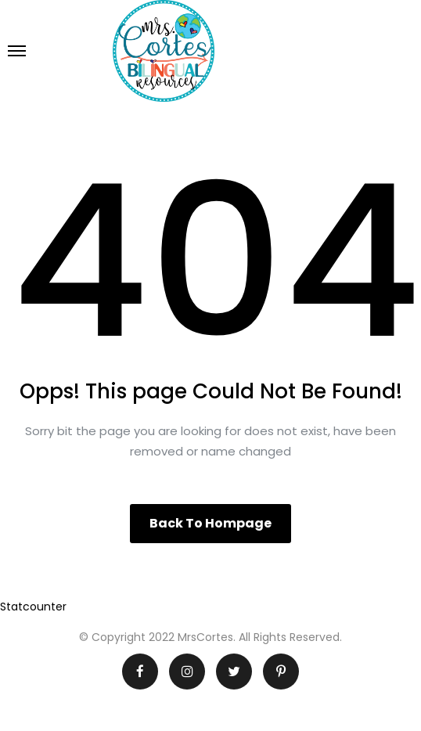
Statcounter (33, 606)
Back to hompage (210, 523)
